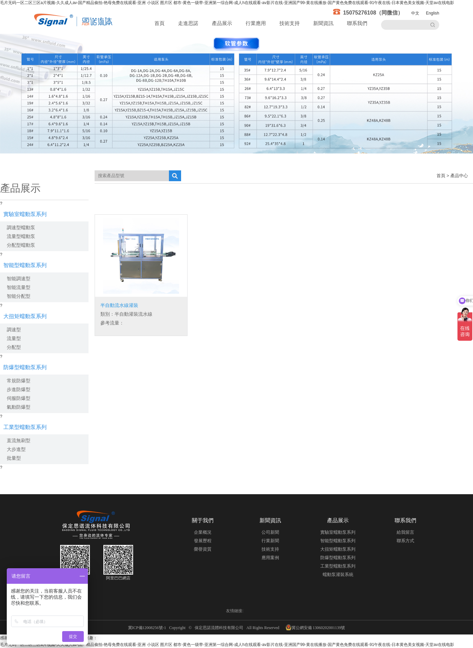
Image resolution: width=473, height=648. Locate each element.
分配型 (14, 347)
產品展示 (222, 23)
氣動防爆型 (18, 407)
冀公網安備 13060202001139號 (315, 627)
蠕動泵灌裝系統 (338, 574)
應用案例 (270, 557)
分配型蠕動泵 (21, 245)
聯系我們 (357, 23)
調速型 (14, 329)
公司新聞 (270, 532)
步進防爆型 (18, 389)
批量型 (14, 458)
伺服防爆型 (18, 398)
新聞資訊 (323, 23)
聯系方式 (405, 540)
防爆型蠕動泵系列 (25, 367)
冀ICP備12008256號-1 (148, 627)
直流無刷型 (18, 440)
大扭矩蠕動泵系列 (25, 316)
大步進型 (16, 449)
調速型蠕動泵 (21, 227)
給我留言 (405, 532)
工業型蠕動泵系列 (25, 427)
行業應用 (256, 23)
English (432, 13)
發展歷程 (202, 540)
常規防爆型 (18, 380)
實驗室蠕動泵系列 (25, 214)
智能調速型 (18, 278)
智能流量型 (18, 287)
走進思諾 (188, 23)
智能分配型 (18, 296)
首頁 (159, 23)
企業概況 (202, 532)
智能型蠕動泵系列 (25, 265)
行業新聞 (270, 540)
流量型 (14, 338)
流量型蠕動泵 (21, 236)
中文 (415, 13)
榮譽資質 (202, 549)
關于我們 (203, 520)
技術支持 (289, 23)
